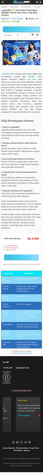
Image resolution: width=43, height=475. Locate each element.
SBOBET (32, 77)
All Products (18, 450)
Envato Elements (9, 448)
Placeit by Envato (22, 448)
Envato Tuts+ (34, 448)
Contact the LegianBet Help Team (21, 353)
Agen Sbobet (14, 7)
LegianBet (4, 7)
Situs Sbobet (18, 19)
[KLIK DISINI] (21, 29)
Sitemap (27, 450)
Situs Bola (37, 7)
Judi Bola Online (26, 7)
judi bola (32, 79)
